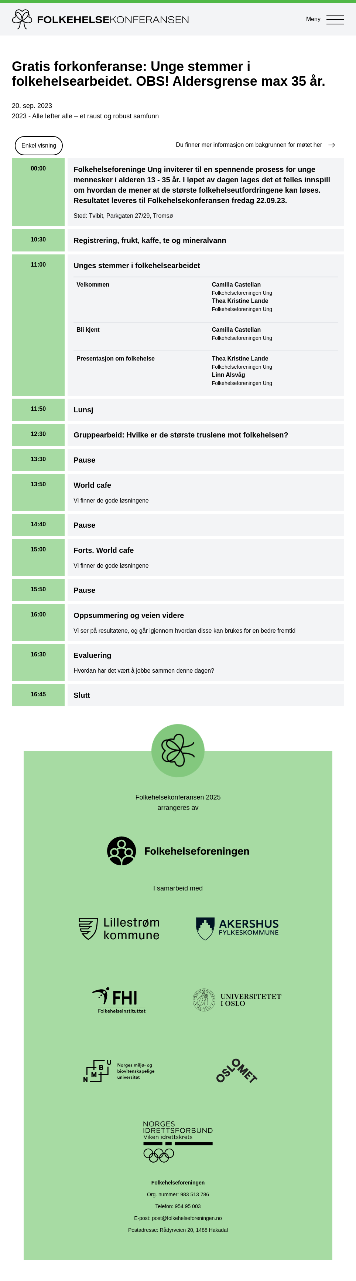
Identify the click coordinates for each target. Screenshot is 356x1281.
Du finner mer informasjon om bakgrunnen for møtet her (255, 145)
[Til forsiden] (151, 19)
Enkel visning (38, 145)
